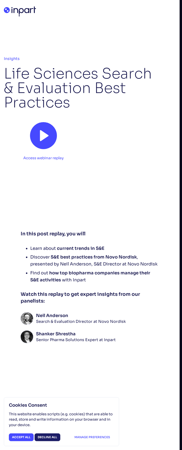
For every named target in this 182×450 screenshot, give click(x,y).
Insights (12, 58)
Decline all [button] (47, 437)
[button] (43, 139)
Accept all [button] (21, 437)
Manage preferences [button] (92, 437)
